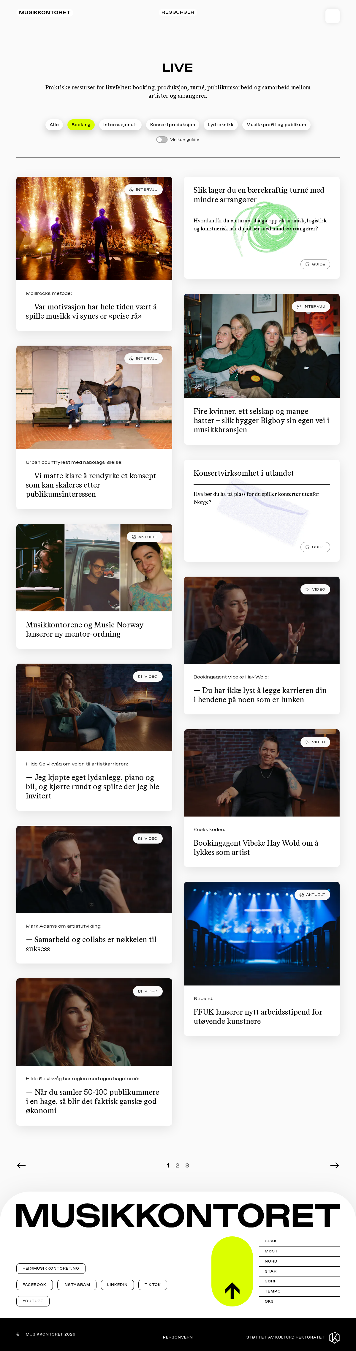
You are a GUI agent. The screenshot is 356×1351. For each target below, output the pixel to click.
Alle (54, 125)
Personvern (178, 1337)
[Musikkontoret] (178, 1215)
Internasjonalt (120, 125)
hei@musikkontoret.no (51, 1268)
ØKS (269, 1301)
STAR (271, 1271)
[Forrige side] (21, 1166)
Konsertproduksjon (172, 125)
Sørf (271, 1281)
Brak (271, 1241)
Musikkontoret (45, 12)
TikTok (153, 1285)
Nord (271, 1261)
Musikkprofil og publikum (276, 125)
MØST (271, 1251)
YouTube (33, 1301)
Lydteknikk (220, 125)
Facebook (35, 1285)
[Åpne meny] (332, 16)
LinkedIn (117, 1285)
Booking (81, 125)
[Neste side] (335, 1165)
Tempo (273, 1291)
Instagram (77, 1285)
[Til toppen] (232, 1271)
